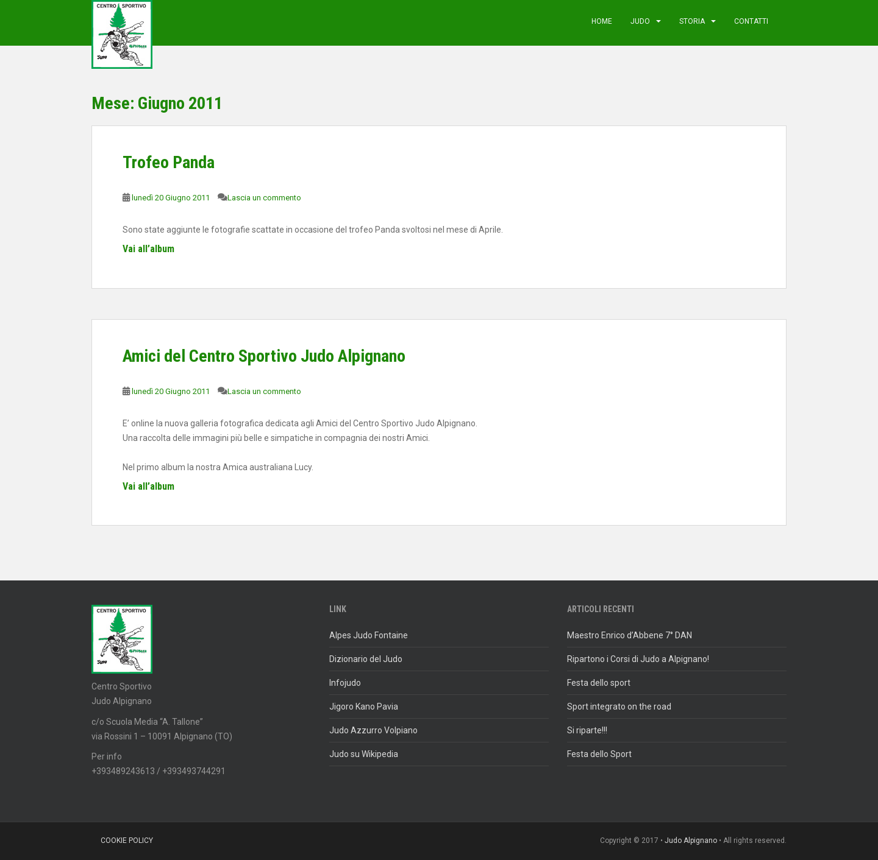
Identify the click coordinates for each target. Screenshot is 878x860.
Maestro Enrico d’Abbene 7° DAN (629, 635)
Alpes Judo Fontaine (368, 635)
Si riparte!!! (587, 730)
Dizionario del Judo (365, 659)
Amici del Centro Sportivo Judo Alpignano (264, 356)
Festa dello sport (598, 683)
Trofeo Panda (169, 162)
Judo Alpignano (691, 840)
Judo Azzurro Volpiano (373, 730)
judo (640, 21)
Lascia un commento (264, 197)
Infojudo (345, 683)
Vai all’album (148, 249)
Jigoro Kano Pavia (363, 706)
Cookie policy (127, 840)
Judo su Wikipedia (363, 754)
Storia (692, 21)
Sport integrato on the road (619, 706)
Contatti (751, 21)
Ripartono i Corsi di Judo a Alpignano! (638, 659)
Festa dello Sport (599, 754)
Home (601, 21)
